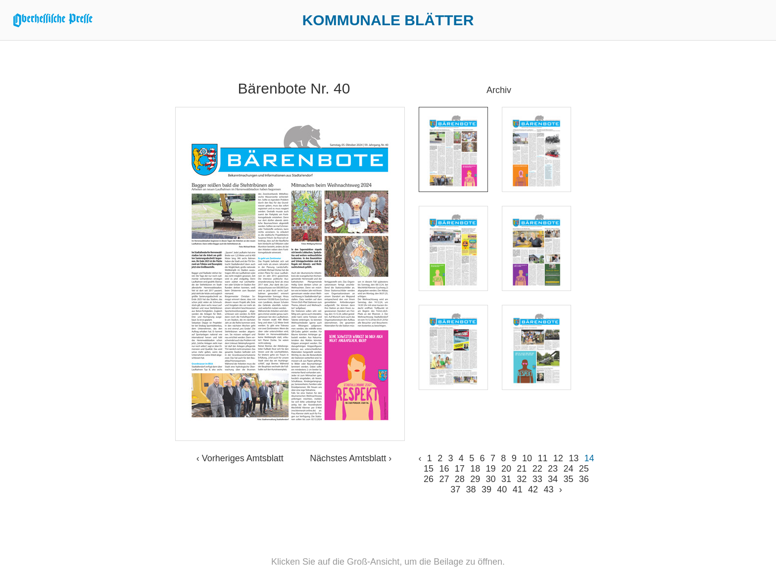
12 (558, 458)
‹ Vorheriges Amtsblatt (240, 458)
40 (502, 489)
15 (429, 469)
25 (584, 469)
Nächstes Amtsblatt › (350, 458)
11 (542, 458)
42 (533, 489)
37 (455, 489)
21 (522, 469)
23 (553, 469)
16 (444, 469)
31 (506, 479)
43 (548, 489)
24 (568, 469)
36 (584, 479)
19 (491, 469)
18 (475, 469)
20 (506, 469)
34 (553, 479)
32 (522, 479)
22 (537, 469)
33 (537, 479)
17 (460, 469)
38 (471, 489)
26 (429, 479)
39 (486, 489)
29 (475, 479)
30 (491, 479)
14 (589, 458)
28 (460, 479)
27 (444, 479)
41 (518, 489)
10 (527, 458)
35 (568, 479)
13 (574, 458)
